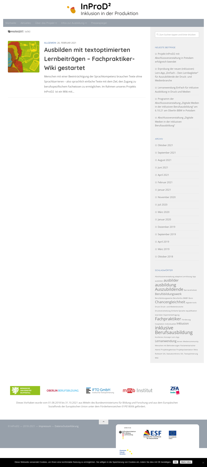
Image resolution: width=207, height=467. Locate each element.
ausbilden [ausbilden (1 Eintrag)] (159, 281)
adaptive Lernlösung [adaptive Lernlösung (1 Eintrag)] (183, 276)
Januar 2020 (164, 219)
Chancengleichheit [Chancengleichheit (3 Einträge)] (170, 301)
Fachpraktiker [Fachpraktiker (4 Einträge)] (168, 319)
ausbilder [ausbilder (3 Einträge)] (171, 280)
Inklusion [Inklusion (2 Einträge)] (183, 323)
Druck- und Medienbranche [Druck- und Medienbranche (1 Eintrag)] (171, 307)
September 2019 (167, 234)
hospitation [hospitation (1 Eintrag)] (159, 324)
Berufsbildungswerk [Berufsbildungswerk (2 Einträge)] (168, 294)
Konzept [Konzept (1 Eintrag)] (167, 337)
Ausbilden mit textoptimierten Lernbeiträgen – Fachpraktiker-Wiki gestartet (89, 59)
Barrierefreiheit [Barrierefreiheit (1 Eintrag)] (190, 290)
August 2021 (165, 160)
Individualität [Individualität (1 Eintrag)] (170, 324)
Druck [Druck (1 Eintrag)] (157, 307)
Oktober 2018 (165, 256)
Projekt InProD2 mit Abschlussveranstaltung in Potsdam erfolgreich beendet (174, 57)
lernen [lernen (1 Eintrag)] (179, 341)
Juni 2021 (163, 167)
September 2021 (167, 152)
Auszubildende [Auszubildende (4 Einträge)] (169, 289)
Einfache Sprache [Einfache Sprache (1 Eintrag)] (178, 311)
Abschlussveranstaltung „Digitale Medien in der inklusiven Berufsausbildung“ (174, 121)
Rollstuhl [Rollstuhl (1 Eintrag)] (158, 354)
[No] (203, 462)
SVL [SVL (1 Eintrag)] (182, 354)
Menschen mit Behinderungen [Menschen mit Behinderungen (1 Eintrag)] (167, 345)
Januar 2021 (164, 189)
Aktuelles (25, 22)
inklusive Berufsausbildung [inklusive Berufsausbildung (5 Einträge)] (174, 330)
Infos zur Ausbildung (72, 22)
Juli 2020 (162, 204)
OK (175, 462)
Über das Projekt (44, 22)
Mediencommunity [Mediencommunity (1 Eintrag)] (190, 341)
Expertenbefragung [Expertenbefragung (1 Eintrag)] (171, 315)
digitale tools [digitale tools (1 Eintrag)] (191, 302)
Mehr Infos (186, 462)
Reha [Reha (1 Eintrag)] (196, 350)
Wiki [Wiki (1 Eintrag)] (156, 358)
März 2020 (163, 212)
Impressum (45, 426)
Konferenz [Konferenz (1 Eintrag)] (159, 337)
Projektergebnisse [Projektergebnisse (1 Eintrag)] (168, 350)
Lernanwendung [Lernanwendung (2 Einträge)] (165, 341)
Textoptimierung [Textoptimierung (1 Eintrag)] (191, 354)
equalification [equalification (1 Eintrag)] (191, 311)
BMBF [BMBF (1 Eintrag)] (185, 298)
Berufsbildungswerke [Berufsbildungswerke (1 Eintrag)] (163, 298)
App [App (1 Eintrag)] (194, 276)
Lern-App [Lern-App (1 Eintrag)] (175, 337)
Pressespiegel (99, 22)
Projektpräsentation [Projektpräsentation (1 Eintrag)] (184, 350)
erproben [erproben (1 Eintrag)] (159, 315)
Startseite (10, 22)
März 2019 (163, 249)
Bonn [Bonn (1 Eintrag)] (191, 298)
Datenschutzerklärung (67, 426)
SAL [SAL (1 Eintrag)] (164, 354)
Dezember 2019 (166, 226)
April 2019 (163, 241)
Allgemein (50, 42)
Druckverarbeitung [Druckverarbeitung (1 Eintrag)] (163, 311)
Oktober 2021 (165, 145)
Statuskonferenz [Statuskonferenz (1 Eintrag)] (173, 354)
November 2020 (167, 197)
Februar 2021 (165, 182)
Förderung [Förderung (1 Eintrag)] (186, 320)
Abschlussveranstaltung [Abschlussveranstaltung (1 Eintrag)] (164, 276)
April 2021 (163, 174)
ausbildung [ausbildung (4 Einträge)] (165, 285)
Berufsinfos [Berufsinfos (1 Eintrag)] (178, 298)
